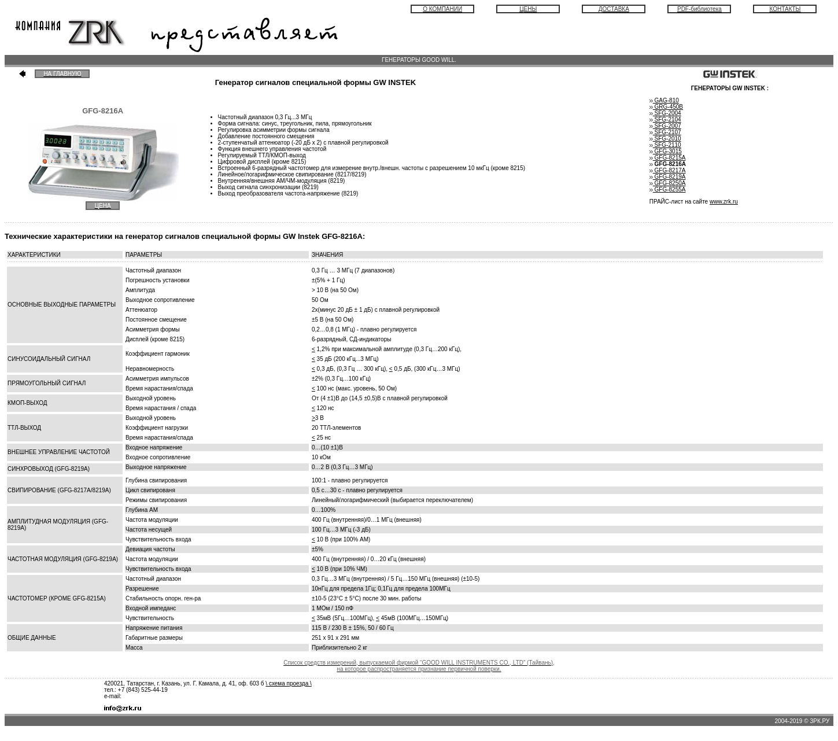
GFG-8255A (667, 189)
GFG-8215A (667, 157)
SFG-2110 (665, 145)
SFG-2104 (665, 119)
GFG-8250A (667, 183)
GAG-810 (666, 100)
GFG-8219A (667, 177)
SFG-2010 (665, 138)
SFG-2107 (665, 132)
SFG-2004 (665, 113)
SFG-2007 (665, 126)
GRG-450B (666, 107)
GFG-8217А (667, 170)
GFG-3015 (667, 151)
